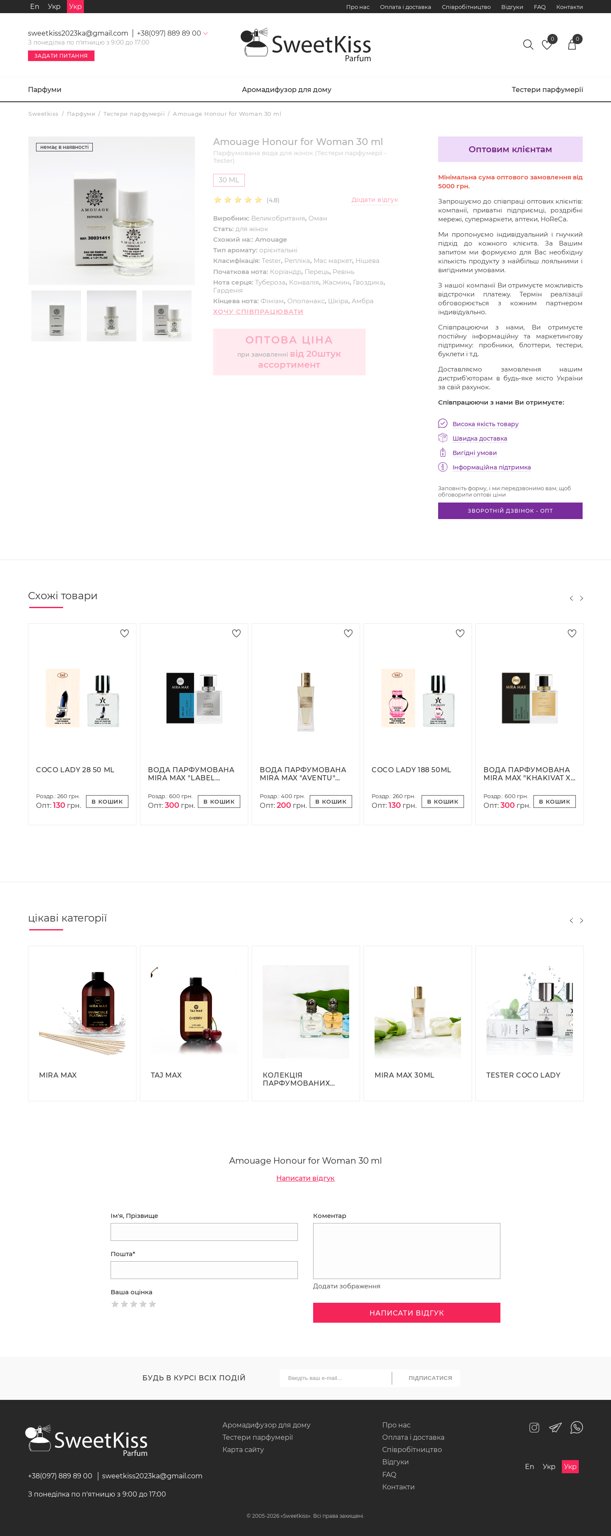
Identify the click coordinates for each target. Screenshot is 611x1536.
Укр (54, 7)
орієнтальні (278, 250)
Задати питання (61, 56)
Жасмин (336, 282)
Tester (271, 261)
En (34, 7)
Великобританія (278, 218)
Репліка (297, 261)
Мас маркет (333, 261)
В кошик (107, 801)
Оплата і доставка (405, 6)
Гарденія (228, 290)
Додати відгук (375, 200)
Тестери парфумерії (547, 90)
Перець (317, 272)
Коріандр (285, 272)
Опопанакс (306, 301)
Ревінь (343, 272)
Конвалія (304, 282)
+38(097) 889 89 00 (60, 1476)
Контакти (569, 6)
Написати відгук (305, 1178)
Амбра (363, 301)
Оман (317, 218)
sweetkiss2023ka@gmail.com (78, 33)
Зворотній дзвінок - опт (510, 511)
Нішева (367, 261)
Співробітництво (466, 6)
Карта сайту (243, 1450)
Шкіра (338, 301)
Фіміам (272, 301)
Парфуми (44, 90)
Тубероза (270, 282)
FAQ (540, 6)
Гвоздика (368, 282)
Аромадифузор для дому (286, 90)
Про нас (357, 6)
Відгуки (512, 6)
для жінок (252, 229)
